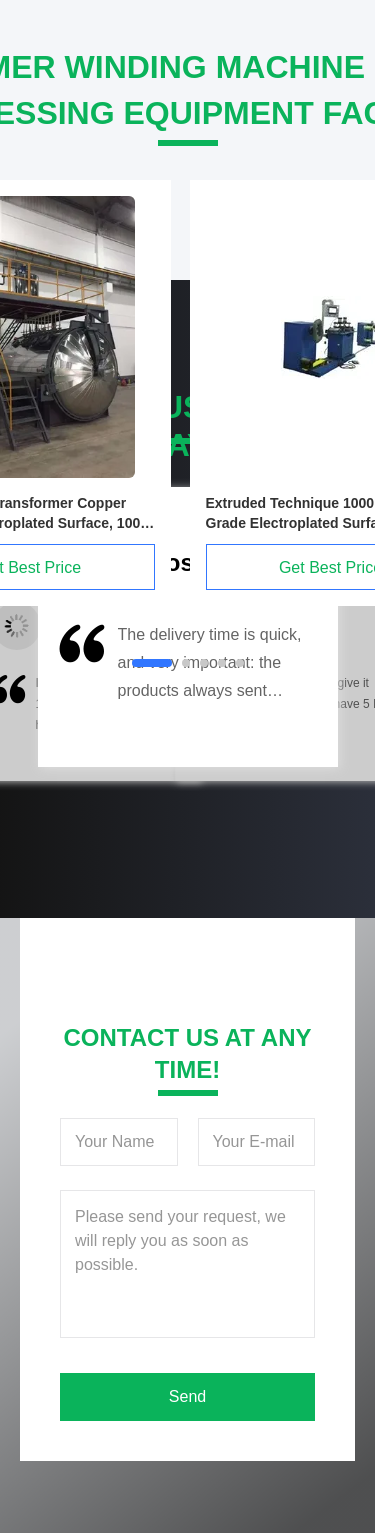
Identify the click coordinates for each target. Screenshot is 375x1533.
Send (187, 1396)
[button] (80, 690)
